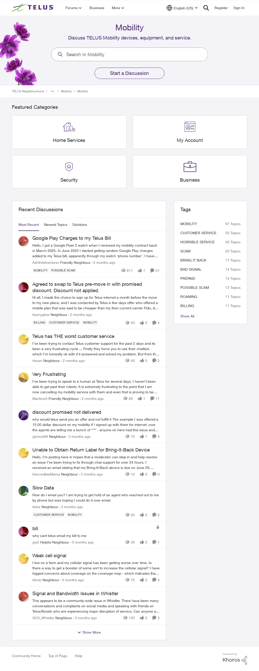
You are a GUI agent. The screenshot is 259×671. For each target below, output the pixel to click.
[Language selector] (182, 8)
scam (185, 251)
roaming (188, 296)
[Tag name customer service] (64, 322)
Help (78, 656)
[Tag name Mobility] (40, 270)
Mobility (188, 224)
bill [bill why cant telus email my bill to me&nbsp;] (35, 528)
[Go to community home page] (33, 8)
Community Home (26, 656)
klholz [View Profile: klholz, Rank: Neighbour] (36, 580)
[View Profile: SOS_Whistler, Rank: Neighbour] (23, 597)
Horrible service (197, 242)
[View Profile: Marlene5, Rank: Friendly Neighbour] (23, 377)
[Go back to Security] (69, 180)
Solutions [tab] (79, 224)
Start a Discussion (129, 73)
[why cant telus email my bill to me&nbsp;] (93, 535)
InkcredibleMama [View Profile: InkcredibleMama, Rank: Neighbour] (46, 474)
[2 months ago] (103, 262)
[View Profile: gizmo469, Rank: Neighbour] (23, 415)
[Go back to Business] (190, 180)
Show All (187, 316)
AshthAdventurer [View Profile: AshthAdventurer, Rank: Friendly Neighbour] (45, 262)
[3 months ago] (79, 436)
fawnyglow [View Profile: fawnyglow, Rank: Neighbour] (41, 314)
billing (187, 306)
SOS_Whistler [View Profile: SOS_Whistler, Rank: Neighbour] (43, 618)
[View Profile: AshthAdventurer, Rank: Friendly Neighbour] (23, 241)
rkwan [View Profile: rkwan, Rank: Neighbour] (37, 360)
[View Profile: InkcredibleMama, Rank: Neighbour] (23, 453)
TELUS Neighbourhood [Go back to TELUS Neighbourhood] (28, 91)
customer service (198, 233)
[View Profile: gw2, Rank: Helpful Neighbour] (23, 532)
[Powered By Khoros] (235, 659)
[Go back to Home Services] (69, 140)
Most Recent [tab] (28, 224)
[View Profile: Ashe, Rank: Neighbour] (23, 491)
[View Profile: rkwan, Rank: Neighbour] (23, 339)
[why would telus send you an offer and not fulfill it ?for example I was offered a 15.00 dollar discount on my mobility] (96, 424)
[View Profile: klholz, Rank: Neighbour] (23, 559)
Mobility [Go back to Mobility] (66, 91)
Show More (89, 632)
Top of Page (57, 656)
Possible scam (194, 287)
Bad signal (191, 269)
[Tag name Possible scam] (63, 270)
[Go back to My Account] (190, 140)
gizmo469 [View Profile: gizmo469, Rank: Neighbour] (40, 436)
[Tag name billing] (39, 322)
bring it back (193, 260)
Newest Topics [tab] (55, 224)
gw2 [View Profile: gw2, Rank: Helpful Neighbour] (35, 542)
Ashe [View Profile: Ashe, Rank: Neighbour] (36, 507)
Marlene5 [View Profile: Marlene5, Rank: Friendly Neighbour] (40, 398)
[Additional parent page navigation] (52, 91)
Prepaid (187, 278)
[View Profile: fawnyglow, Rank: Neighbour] (23, 287)
